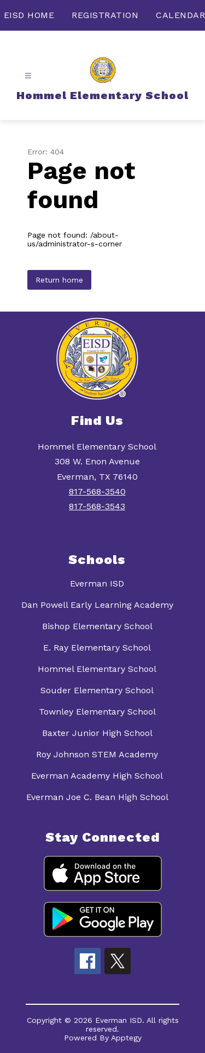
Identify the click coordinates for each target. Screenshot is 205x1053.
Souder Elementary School (97, 690)
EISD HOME (29, 15)
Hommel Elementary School (97, 669)
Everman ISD (97, 583)
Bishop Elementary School (97, 626)
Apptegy (126, 1037)
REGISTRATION (105, 15)
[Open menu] (28, 76)
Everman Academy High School (97, 775)
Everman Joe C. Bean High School (97, 797)
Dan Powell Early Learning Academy (97, 605)
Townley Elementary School (97, 711)
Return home (59, 279)
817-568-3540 (97, 491)
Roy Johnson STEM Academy (97, 754)
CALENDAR (180, 15)
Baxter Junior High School (97, 733)
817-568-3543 (97, 506)
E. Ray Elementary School (97, 647)
